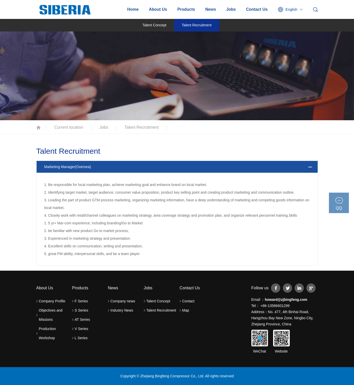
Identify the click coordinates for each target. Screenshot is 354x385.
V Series (81, 329)
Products (186, 9)
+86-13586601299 (274, 306)
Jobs (231, 9)
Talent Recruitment (197, 25)
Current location (68, 127)
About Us (158, 9)
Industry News (122, 310)
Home (132, 9)
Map (185, 310)
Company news (123, 301)
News (210, 9)
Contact (188, 301)
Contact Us (256, 9)
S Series (81, 310)
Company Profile (52, 301)
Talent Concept (154, 25)
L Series (81, 338)
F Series (81, 301)
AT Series (82, 319)
